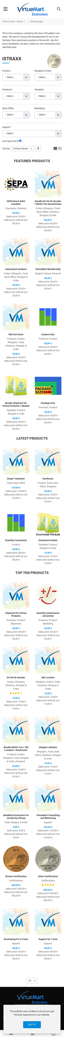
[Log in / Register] (32, 1033)
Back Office (8, 108)
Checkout (7, 89)
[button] (59, 9)
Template (39, 89)
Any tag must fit (10, 141)
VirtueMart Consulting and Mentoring (48, 816)
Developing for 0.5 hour (16, 939)
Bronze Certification (16, 876)
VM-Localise (48, 677)
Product (6, 70)
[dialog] (32, 1019)
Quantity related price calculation (48, 614)
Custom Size (48, 334)
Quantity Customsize (16, 540)
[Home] (11, 1033)
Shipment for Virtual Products (16, 614)
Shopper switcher (48, 747)
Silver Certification (48, 876)
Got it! (32, 1024)
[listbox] (22, 148)
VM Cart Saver (15, 334)
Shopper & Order (42, 70)
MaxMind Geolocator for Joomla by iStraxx (16, 816)
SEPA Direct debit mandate (16, 202)
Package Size (48, 403)
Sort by (6, 148)
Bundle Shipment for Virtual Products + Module (16, 404)
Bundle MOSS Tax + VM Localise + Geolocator (16, 748)
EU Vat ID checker (16, 677)
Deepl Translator (16, 478)
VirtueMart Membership (48, 269)
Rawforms (48, 478)
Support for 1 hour (48, 939)
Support (6, 127)
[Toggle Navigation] (5, 9)
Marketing (39, 108)
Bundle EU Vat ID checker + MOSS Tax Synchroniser (48, 202)
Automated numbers (16, 269)
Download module (48, 540)
